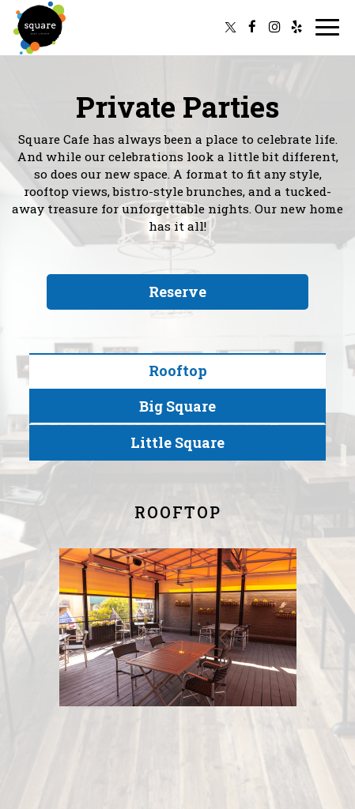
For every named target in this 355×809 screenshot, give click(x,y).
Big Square (177, 406)
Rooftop (178, 370)
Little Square (177, 442)
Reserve (177, 291)
